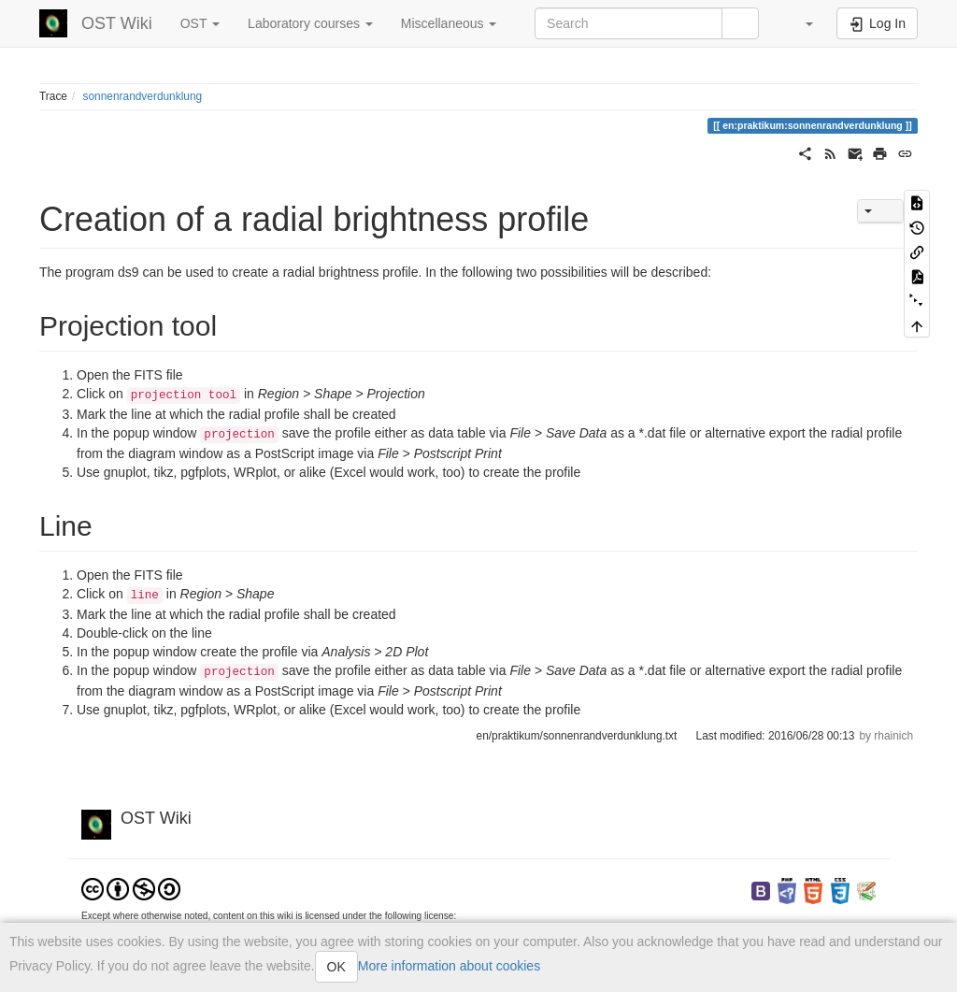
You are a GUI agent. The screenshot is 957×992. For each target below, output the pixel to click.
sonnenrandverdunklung (143, 96)
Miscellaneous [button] (449, 23)
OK (336, 966)
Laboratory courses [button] (310, 23)
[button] (800, 23)
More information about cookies (449, 965)
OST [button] (200, 23)
